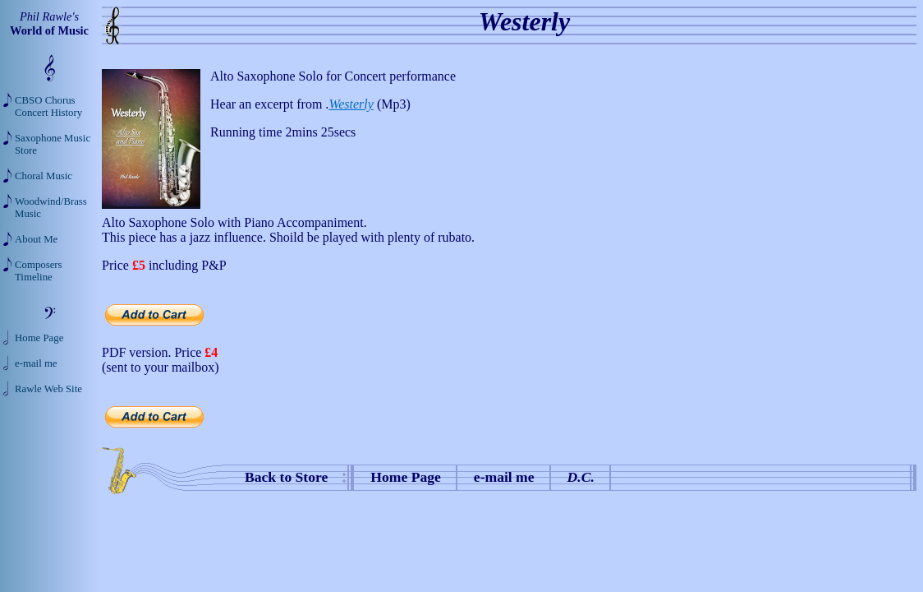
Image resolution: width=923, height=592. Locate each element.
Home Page (405, 477)
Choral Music (43, 176)
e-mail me (504, 477)
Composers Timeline (38, 271)
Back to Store (286, 477)
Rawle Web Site (48, 389)
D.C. (581, 477)
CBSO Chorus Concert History (48, 106)
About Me (36, 239)
